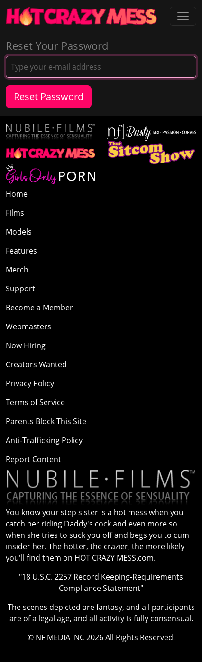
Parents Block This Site (46, 421)
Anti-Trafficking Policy (44, 440)
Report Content (33, 459)
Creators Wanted (36, 364)
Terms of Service (35, 402)
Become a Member (39, 307)
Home (17, 194)
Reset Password (48, 96)
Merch (17, 269)
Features (21, 250)
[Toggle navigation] (183, 16)
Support (20, 288)
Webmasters (28, 326)
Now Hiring (26, 345)
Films (15, 213)
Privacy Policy (30, 383)
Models (19, 232)
